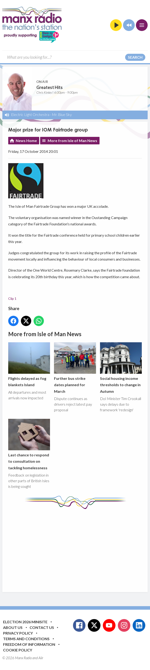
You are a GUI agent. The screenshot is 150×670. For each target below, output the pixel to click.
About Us (13, 627)
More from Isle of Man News (72, 140)
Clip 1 (12, 298)
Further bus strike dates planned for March (75, 367)
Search (135, 57)
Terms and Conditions (26, 638)
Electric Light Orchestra (30, 114)
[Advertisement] (79, 547)
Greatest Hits (49, 87)
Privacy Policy (18, 633)
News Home (26, 140)
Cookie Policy (17, 650)
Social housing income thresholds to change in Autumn (121, 367)
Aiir (40, 658)
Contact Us (42, 627)
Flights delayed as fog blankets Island (29, 364)
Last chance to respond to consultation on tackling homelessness (29, 444)
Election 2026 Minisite (25, 622)
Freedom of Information (29, 644)
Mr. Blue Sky (62, 114)
